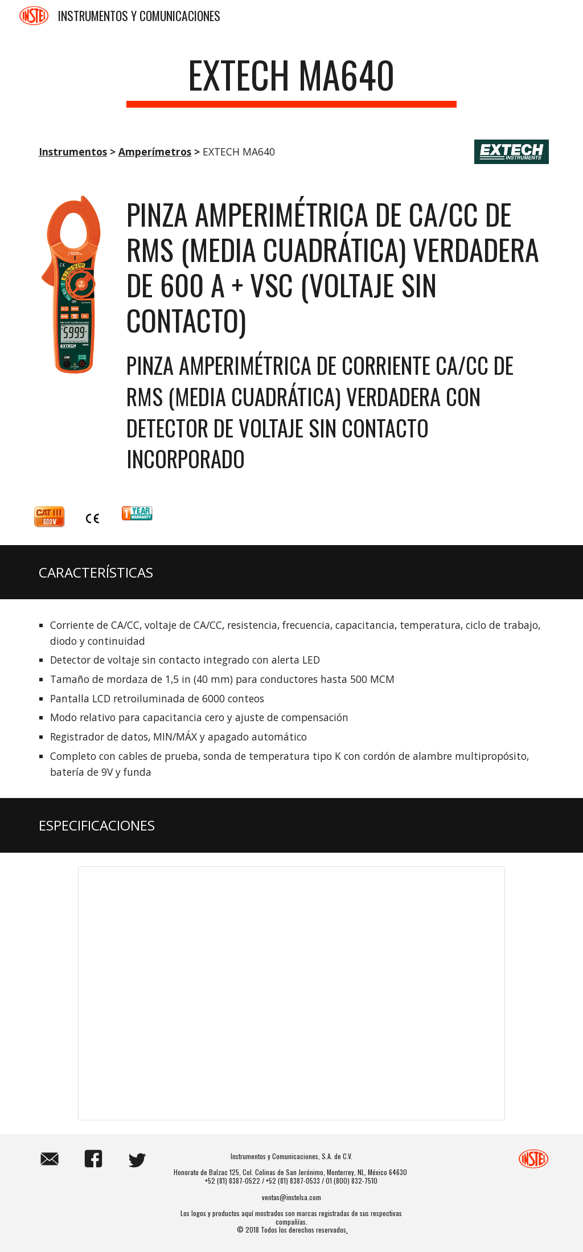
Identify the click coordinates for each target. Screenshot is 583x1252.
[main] (291, 80)
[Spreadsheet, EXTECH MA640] (291, 993)
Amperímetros (154, 151)
